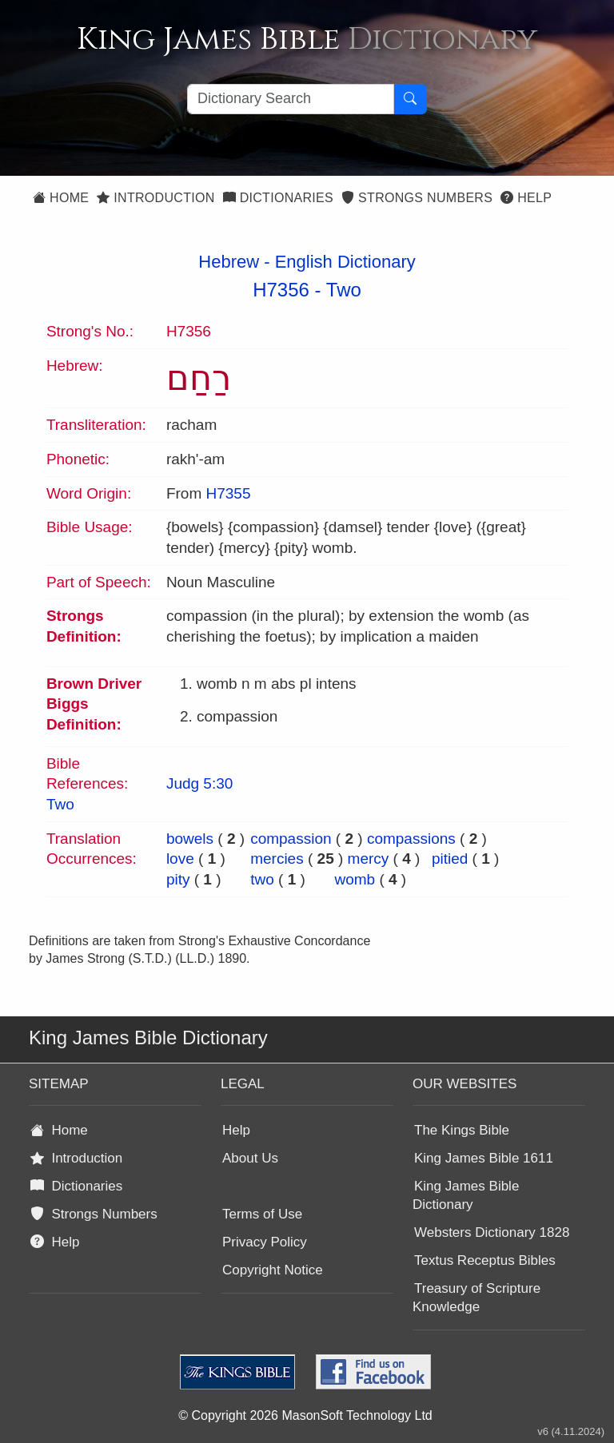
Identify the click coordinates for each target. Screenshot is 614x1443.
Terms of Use (262, 1214)
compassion (290, 838)
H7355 (227, 493)
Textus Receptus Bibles (485, 1260)
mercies (277, 858)
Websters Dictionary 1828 (491, 1232)
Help (526, 198)
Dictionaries (278, 198)
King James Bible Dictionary (466, 1195)
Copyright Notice (272, 1270)
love (180, 858)
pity (178, 879)
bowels (189, 838)
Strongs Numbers (416, 198)
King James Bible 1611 (483, 1158)
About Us (250, 1158)
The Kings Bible (461, 1130)
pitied (450, 858)
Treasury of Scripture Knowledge (476, 1297)
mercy (368, 858)
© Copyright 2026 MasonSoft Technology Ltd (305, 1415)
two (262, 879)
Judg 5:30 (199, 783)
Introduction (155, 198)
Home (61, 198)
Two (343, 289)
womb (354, 879)
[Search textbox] (290, 99)
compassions (411, 838)
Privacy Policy (264, 1242)
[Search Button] (410, 99)
